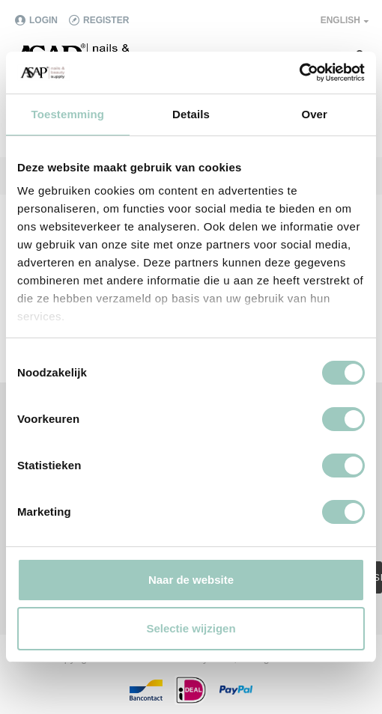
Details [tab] (191, 114)
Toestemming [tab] (68, 114)
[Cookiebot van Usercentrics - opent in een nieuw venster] (299, 72)
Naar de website (191, 579)
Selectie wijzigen (190, 628)
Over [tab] (314, 114)
